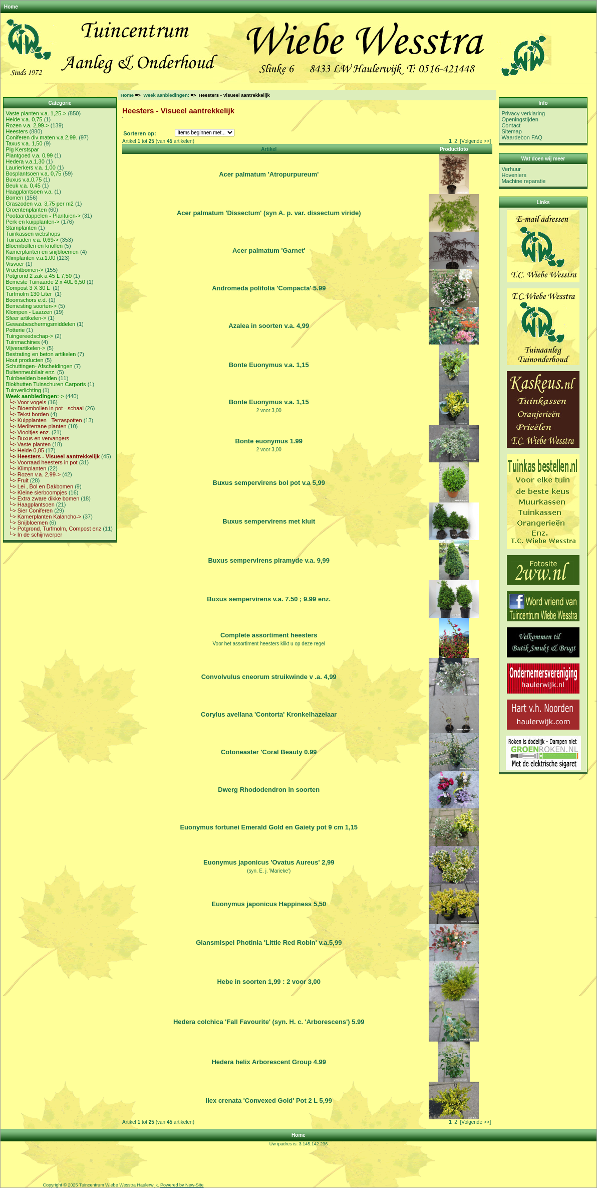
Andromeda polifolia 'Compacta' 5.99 (269, 288)
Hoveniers (513, 175)
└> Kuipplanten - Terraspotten (44, 420)
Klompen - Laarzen (29, 312)
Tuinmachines (23, 342)
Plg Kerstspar (22, 149)
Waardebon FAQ (521, 137)
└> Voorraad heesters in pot (41, 462)
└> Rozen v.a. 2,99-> (33, 474)
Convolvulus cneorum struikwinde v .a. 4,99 (269, 677)
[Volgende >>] (475, 141)
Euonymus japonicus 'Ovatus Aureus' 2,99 (268, 862)
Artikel (268, 149)
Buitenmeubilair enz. (31, 372)
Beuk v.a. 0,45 (23, 186)
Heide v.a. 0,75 (24, 119)
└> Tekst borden (27, 414)
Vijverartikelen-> (25, 348)
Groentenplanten (26, 210)
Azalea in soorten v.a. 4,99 (268, 325)
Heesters (17, 131)
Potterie (15, 330)
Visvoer (15, 264)
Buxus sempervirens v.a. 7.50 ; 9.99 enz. (269, 599)
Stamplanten (21, 228)
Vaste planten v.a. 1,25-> (36, 113)
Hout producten (24, 360)
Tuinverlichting (23, 390)
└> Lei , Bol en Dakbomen (39, 486)
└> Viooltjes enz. (28, 432)
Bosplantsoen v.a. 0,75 (33, 174)
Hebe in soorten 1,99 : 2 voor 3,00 (269, 981)
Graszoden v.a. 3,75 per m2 (40, 204)
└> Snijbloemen (27, 523)
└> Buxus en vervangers (37, 438)
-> (35, 396)
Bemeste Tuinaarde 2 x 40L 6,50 (45, 282)
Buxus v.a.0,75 (24, 180)
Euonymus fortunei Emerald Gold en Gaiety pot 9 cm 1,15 (269, 827)
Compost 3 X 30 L (28, 288)
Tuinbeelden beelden (31, 378)
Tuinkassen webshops (33, 234)
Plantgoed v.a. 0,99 (29, 155)
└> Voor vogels (26, 402)
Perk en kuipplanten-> (32, 222)
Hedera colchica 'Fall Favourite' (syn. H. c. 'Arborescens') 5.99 (269, 1022)
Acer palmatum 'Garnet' (269, 250)
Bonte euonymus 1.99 (269, 441)
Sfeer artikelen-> (26, 318)
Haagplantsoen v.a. (29, 192)
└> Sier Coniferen (29, 510)
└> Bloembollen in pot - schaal (44, 408)
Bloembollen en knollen (34, 246)
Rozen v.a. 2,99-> (27, 125)
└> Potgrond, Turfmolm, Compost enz (53, 529)
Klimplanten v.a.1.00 (30, 258)
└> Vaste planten (28, 444)
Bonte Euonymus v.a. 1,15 (269, 365)
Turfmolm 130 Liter (29, 294)
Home (11, 7)
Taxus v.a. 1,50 (24, 143)
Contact (510, 125)
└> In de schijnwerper (34, 535)
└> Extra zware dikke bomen (42, 498)
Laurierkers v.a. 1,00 (30, 167)
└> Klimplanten (26, 468)
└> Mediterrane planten (36, 426)
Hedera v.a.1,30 (25, 161)
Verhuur (511, 169)
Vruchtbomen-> (24, 270)
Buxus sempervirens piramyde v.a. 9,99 (269, 560)
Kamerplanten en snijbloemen (42, 252)
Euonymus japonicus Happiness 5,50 (268, 904)
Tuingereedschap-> (29, 336)
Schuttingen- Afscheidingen (39, 366)
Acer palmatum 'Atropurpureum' (269, 174)
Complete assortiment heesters (269, 635)
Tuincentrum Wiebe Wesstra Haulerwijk (118, 1184)
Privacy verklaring (523, 113)
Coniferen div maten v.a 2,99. (41, 137)
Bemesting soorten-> (31, 306)
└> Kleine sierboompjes (36, 492)
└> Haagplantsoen (30, 504)
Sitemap (511, 131)
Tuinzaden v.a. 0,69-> (32, 240)
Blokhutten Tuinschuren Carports (46, 384)
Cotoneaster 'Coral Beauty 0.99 (269, 752)
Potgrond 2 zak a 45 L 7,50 (39, 276)
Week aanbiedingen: (166, 95)
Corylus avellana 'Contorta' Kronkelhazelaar (269, 714)
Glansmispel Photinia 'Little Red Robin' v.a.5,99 (269, 942)
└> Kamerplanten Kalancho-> (43, 517)
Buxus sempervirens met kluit (268, 521)
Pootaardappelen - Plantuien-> (43, 216)
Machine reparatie (523, 181)
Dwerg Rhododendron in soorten (269, 789)
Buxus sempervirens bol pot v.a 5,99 (269, 482)
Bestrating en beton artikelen (41, 354)
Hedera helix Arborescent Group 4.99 (268, 1062)
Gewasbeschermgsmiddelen (40, 324)
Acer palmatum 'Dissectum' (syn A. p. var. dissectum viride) (269, 213)
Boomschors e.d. (26, 300)
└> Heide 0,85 (25, 450)
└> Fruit (17, 480)
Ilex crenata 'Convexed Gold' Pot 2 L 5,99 (269, 1100)
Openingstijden (519, 119)
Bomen (14, 198)
